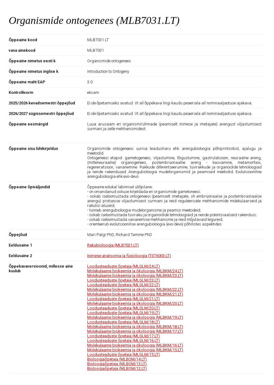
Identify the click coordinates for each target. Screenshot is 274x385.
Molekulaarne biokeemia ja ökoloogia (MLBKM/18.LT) (135, 326)
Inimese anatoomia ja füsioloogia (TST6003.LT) (129, 255)
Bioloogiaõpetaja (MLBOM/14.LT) (117, 359)
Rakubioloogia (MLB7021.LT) (113, 245)
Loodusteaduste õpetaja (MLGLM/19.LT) (123, 312)
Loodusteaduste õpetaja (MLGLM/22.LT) (123, 284)
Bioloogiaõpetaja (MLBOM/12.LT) (117, 368)
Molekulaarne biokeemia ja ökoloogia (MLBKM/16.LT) (135, 345)
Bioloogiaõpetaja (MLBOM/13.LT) (117, 363)
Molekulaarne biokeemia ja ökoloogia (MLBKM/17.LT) (135, 331)
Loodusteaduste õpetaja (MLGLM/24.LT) (123, 266)
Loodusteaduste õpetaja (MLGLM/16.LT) (123, 340)
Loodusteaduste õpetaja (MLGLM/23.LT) (123, 280)
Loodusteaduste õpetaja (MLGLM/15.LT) (123, 354)
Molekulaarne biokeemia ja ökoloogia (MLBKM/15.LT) (135, 350)
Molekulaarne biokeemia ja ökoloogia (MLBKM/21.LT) (135, 294)
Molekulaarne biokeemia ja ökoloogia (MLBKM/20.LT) (135, 303)
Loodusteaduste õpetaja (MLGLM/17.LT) (123, 336)
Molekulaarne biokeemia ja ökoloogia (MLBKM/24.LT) (135, 271)
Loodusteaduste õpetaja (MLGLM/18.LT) (123, 322)
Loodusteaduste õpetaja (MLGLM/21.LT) (123, 298)
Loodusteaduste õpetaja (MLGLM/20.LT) (123, 308)
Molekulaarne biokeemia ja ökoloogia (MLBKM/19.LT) (135, 317)
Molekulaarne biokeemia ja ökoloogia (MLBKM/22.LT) (135, 289)
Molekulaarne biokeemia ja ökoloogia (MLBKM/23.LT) (135, 275)
